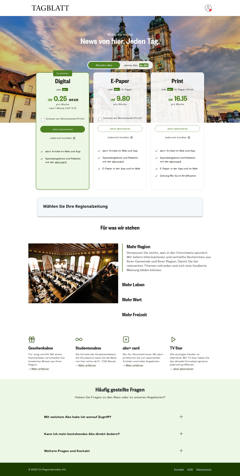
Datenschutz (204, 469)
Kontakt (179, 469)
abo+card (60, 162)
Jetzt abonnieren (183, 368)
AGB (190, 469)
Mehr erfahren (40, 368)
